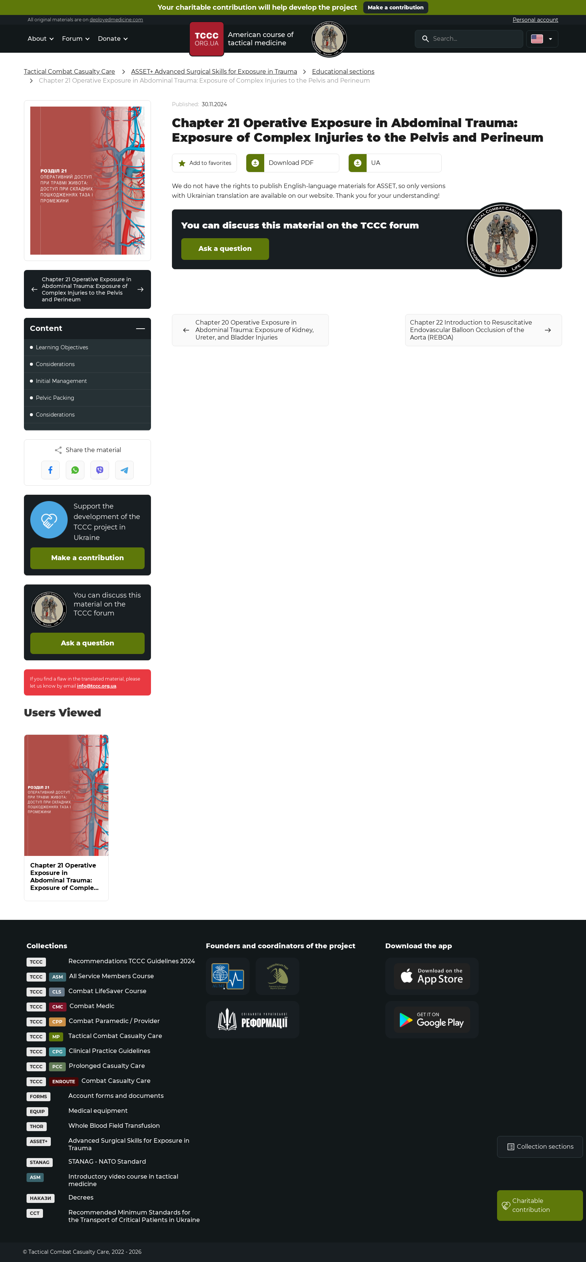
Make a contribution (396, 7)
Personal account (535, 19)
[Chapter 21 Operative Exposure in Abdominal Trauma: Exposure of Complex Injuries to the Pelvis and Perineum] (66, 818)
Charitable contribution (526, 1205)
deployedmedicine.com (116, 19)
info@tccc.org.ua (96, 686)
